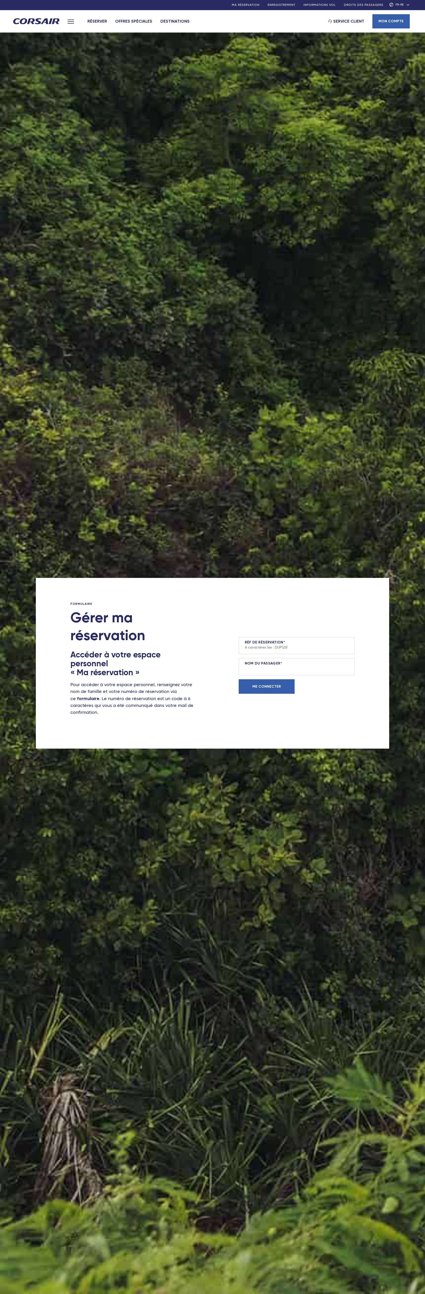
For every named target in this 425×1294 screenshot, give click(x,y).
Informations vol (319, 5)
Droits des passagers (363, 5)
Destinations (175, 21)
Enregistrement (281, 5)
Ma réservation (246, 5)
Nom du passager (263, 663)
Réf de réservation (264, 642)
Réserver (97, 21)
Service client (348, 21)
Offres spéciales (133, 21)
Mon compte (391, 21)
